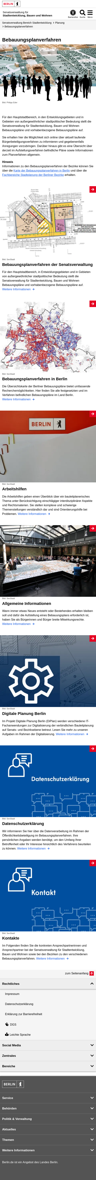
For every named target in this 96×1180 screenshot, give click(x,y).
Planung (59, 22)
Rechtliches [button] (10, 984)
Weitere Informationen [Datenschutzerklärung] (32, 848)
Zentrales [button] (9, 1056)
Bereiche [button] (8, 1066)
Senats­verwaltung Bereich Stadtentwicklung (26, 22)
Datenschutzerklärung (19, 1004)
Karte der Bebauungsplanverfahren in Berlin (41, 170)
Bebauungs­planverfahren (19, 26)
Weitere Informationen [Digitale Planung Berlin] (70, 734)
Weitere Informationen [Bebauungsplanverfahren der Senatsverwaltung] (17, 289)
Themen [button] (8, 1140)
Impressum (12, 993)
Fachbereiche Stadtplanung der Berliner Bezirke (33, 174)
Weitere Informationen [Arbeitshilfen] (32, 513)
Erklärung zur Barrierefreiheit (23, 1014)
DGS (10, 1024)
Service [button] (7, 1098)
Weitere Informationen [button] (18, 1150)
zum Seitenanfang (76, 973)
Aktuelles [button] (9, 1129)
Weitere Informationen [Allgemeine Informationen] (17, 623)
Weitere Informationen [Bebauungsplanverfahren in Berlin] (17, 399)
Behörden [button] (9, 1108)
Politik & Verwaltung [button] (17, 1119)
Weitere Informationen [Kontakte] (51, 958)
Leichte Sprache (18, 1034)
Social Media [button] (11, 1045)
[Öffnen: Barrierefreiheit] (73, 14)
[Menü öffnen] (90, 14)
